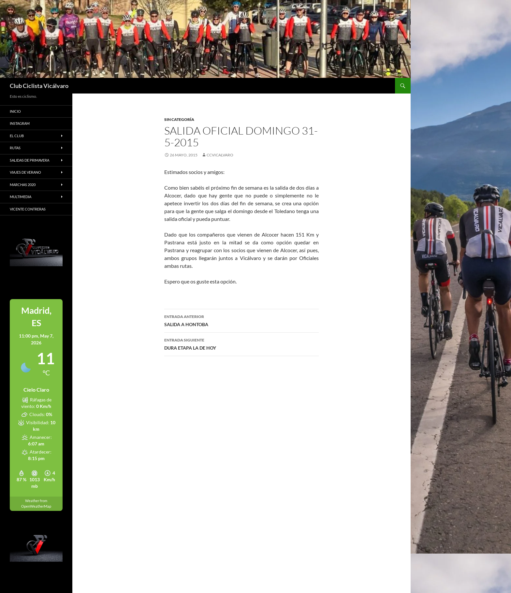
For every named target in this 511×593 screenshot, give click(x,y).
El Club (17, 136)
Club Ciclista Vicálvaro (39, 85)
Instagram (20, 123)
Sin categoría (179, 119)
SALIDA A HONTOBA (241, 320)
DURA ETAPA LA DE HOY (241, 343)
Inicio (15, 111)
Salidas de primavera (29, 160)
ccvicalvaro (220, 154)
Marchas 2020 (23, 184)
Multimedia (20, 197)
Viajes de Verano (25, 172)
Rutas (15, 148)
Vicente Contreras (28, 209)
